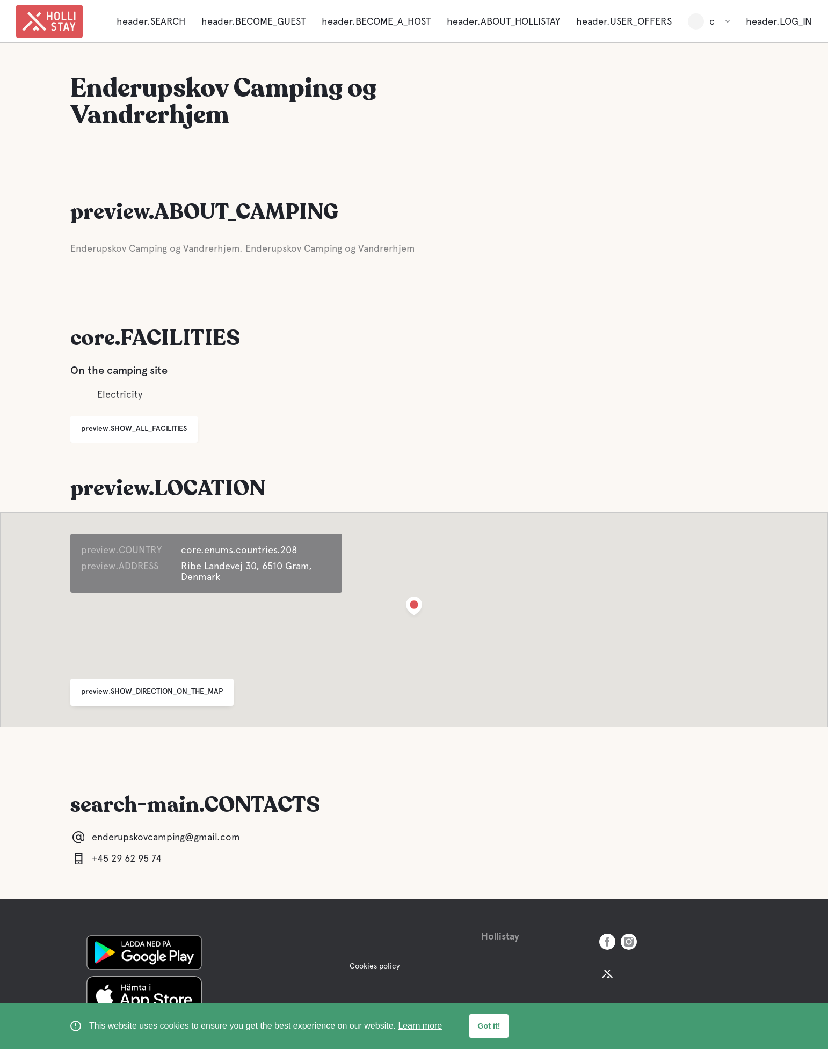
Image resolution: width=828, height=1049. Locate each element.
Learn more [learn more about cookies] (420, 1025)
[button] (414, 608)
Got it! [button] (488, 1026)
